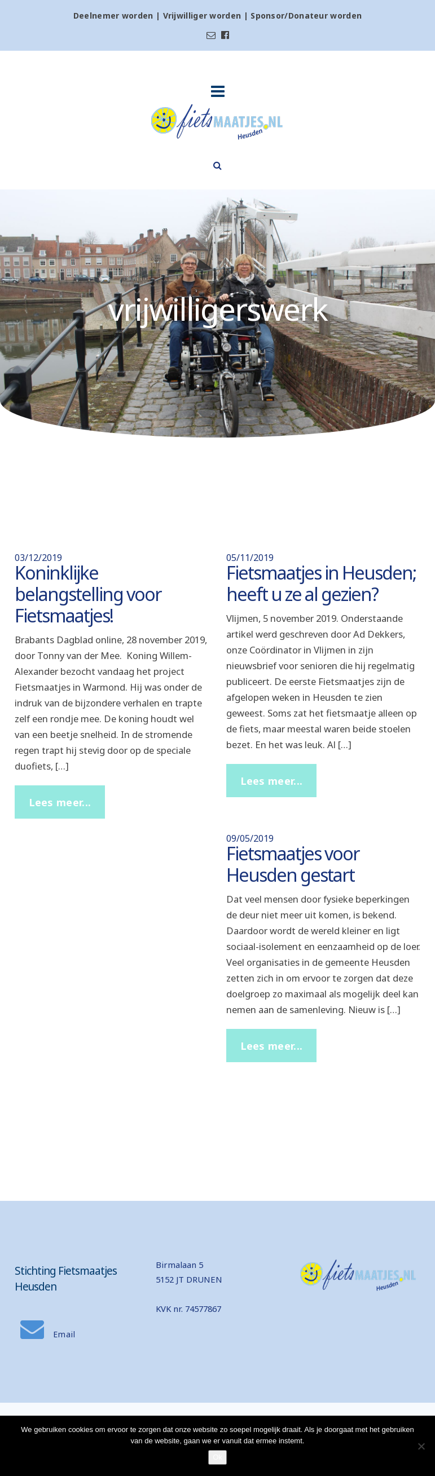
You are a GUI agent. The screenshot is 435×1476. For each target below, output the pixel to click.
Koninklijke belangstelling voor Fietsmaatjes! (88, 593)
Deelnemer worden (113, 15)
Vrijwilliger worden (202, 15)
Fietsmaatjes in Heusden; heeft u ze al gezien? (321, 583)
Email (48, 1334)
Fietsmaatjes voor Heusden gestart (292, 864)
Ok (217, 1457)
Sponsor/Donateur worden (306, 15)
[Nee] (421, 1446)
